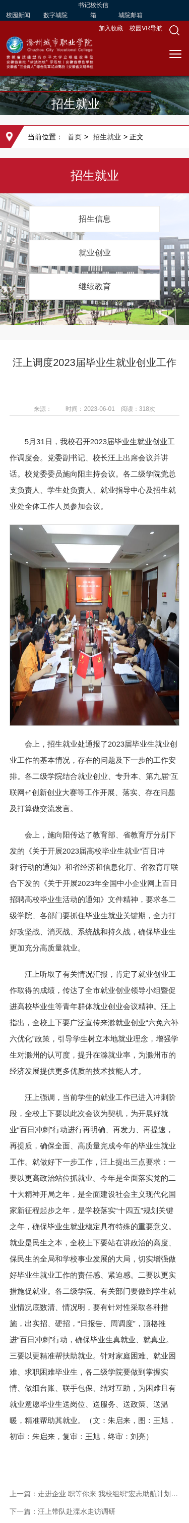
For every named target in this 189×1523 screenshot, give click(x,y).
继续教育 (95, 286)
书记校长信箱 (93, 10)
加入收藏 (111, 28)
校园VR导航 (146, 28)
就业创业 (95, 252)
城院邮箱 (130, 15)
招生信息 (95, 219)
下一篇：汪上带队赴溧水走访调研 (62, 1511)
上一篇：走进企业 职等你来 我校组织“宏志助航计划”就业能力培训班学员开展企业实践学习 (95, 1494)
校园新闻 (18, 15)
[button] (174, 30)
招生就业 (107, 137)
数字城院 (55, 15)
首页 (75, 137)
